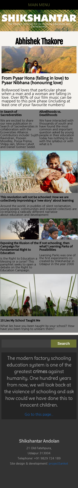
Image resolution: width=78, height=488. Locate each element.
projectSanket (58, 463)
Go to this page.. (39, 414)
